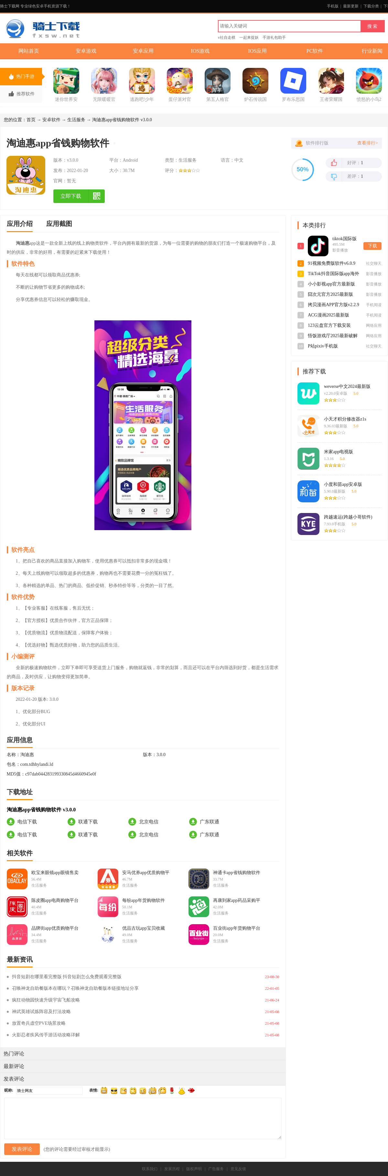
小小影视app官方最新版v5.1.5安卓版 (331, 284)
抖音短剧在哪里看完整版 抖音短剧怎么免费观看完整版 (67, 976)
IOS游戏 (200, 51)
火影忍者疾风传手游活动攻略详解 (46, 1034)
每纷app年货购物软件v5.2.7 (143, 900)
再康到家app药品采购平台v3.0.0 (236, 900)
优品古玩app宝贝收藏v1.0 (143, 928)
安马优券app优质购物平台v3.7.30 (145, 872)
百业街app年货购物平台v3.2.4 (236, 928)
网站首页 (28, 51)
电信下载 (27, 821)
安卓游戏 (86, 51)
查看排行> (367, 143)
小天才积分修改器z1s (345, 419)
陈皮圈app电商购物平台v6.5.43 (55, 900)
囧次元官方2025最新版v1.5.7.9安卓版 (330, 295)
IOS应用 (257, 51)
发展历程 (172, 1169)
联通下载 (88, 821)
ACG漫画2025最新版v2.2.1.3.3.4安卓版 (328, 315)
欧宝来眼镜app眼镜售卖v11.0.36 (55, 872)
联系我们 (149, 1169)
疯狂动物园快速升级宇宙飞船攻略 (46, 1000)
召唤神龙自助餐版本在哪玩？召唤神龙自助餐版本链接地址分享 (75, 988)
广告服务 (216, 1169)
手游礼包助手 (274, 37)
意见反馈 (238, 1169)
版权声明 (194, 1169)
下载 (372, 245)
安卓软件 (51, 119)
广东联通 (209, 821)
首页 (31, 119)
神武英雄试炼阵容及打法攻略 (41, 1011)
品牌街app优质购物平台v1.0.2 (55, 928)
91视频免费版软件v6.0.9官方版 (331, 264)
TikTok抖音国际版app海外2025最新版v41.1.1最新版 (333, 274)
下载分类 (371, 6)
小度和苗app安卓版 (343, 484)
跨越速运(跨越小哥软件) (348, 517)
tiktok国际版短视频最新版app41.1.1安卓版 (346, 239)
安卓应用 (143, 51)
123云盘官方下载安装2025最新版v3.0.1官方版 (331, 326)
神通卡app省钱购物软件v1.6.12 (236, 872)
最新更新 (351, 6)
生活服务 (76, 119)
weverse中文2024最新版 (347, 386)
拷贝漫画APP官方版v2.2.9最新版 (333, 305)
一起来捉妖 (249, 37)
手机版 (333, 6)
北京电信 (148, 821)
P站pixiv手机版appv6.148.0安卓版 (326, 346)
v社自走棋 (226, 37)
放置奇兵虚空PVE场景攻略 (39, 1023)
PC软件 (315, 51)
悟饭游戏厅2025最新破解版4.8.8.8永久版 (333, 336)
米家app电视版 (338, 451)
